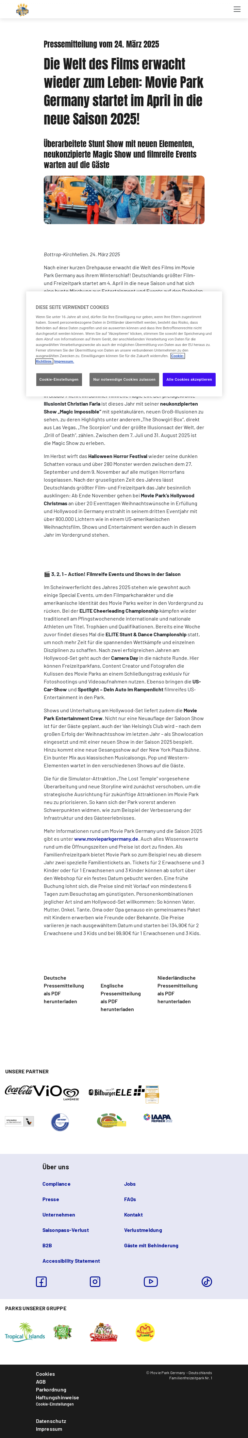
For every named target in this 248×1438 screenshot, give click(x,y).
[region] (124, 344)
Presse (50, 1199)
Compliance (56, 1183)
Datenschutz (51, 1421)
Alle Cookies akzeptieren (189, 379)
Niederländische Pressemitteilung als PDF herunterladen (177, 989)
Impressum (49, 1429)
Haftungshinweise (57, 1397)
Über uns (55, 1167)
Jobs (130, 1183)
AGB (41, 1381)
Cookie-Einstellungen (55, 1404)
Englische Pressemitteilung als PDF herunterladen (121, 997)
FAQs (130, 1199)
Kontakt (133, 1214)
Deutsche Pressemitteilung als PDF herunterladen (64, 989)
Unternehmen (58, 1214)
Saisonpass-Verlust (65, 1230)
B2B (47, 1245)
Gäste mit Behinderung (151, 1245)
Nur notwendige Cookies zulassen (124, 379)
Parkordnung (51, 1389)
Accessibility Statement (71, 1260)
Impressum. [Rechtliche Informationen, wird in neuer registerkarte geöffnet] (64, 361)
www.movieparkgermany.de (106, 838)
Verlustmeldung (143, 1230)
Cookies (45, 1374)
